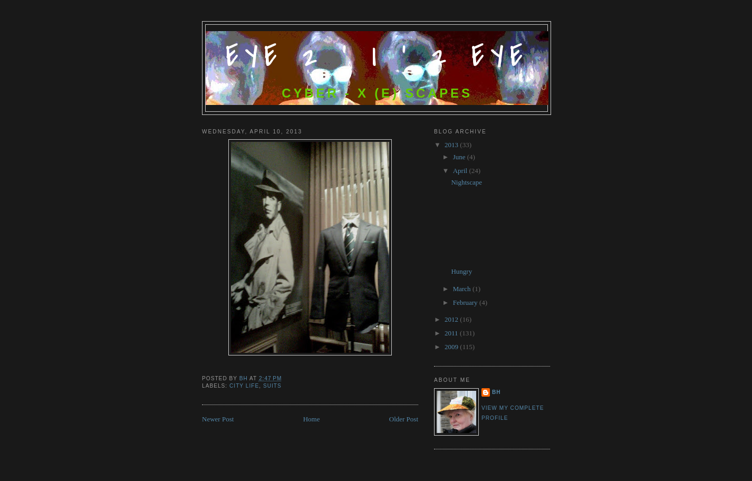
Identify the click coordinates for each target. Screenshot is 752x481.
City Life (244, 386)
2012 (452, 319)
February (466, 302)
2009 (452, 347)
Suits (272, 386)
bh (496, 392)
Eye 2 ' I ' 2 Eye (377, 56)
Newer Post (218, 419)
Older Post (403, 419)
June (460, 157)
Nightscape (466, 182)
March (463, 289)
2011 (452, 333)
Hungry (461, 271)
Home (311, 419)
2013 (452, 145)
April (461, 171)
